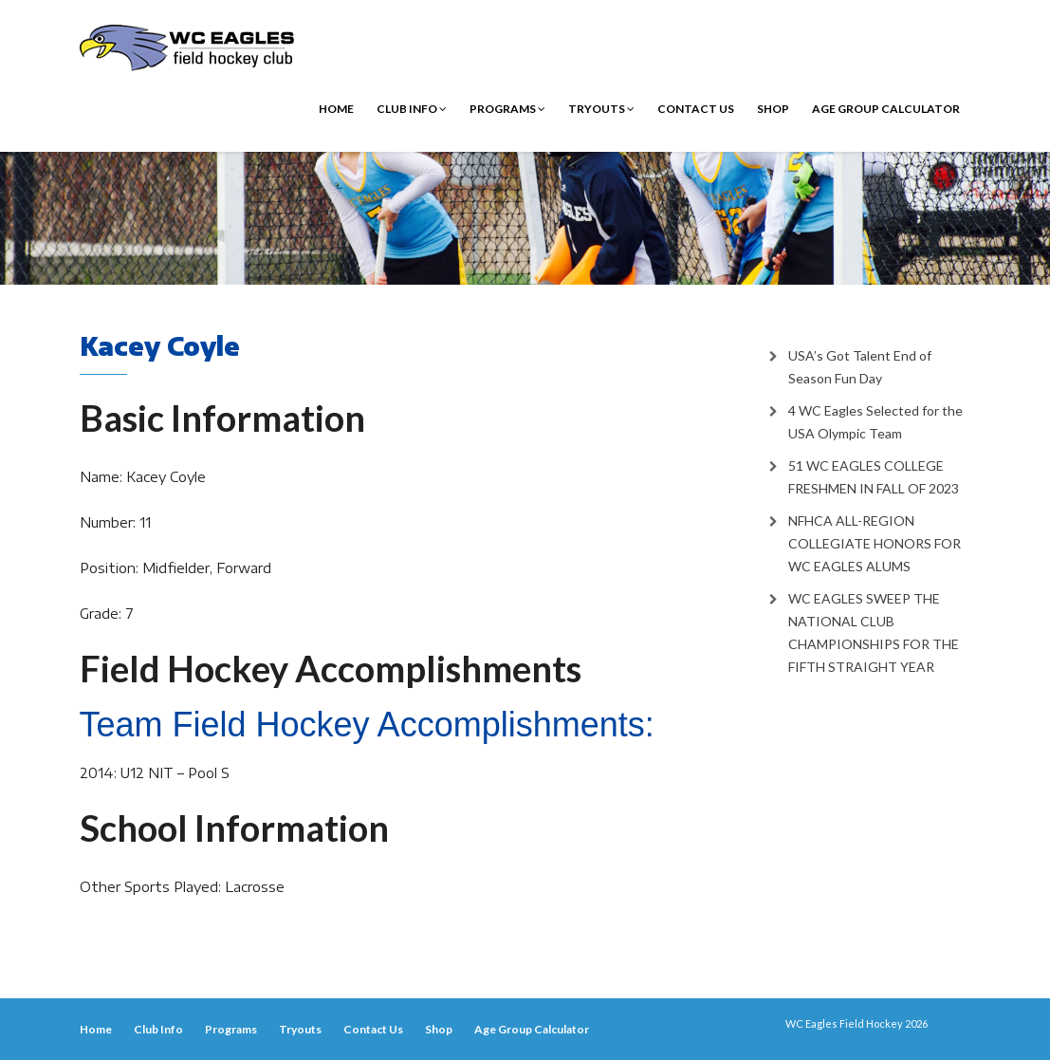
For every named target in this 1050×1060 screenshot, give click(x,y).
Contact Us (695, 109)
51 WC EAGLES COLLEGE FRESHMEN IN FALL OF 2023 (873, 476)
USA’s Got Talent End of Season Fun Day (859, 366)
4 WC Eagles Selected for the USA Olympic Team (875, 421)
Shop (773, 109)
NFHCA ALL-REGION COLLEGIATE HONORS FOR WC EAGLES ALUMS (874, 543)
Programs (507, 109)
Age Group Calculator (886, 109)
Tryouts (601, 109)
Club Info (412, 109)
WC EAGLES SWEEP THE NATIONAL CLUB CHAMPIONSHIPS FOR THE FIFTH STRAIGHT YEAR (873, 632)
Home (336, 109)
